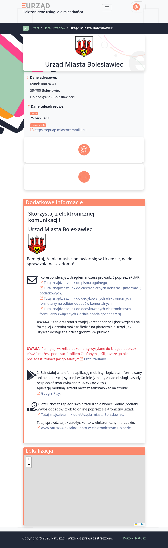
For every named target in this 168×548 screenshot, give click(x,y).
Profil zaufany (95, 359)
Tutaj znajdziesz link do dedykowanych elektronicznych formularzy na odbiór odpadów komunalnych (85, 301)
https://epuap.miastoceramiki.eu (60, 129)
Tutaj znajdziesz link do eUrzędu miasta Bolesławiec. (82, 414)
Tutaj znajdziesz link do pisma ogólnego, (76, 282)
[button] (28, 459)
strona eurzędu (38, 125)
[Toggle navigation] (107, 7)
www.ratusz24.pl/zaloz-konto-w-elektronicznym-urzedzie (86, 427)
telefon (34, 113)
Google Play (50, 393)
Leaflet (139, 524)
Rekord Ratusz (134, 538)
